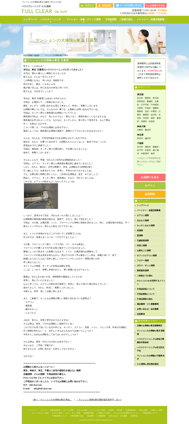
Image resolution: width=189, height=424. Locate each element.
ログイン (150, 185)
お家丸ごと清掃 (144, 250)
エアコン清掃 (143, 215)
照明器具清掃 (143, 270)
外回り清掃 (142, 245)
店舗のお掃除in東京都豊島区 (149, 325)
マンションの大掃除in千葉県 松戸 (151, 357)
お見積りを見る (150, 177)
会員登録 (150, 194)
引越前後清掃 (143, 240)
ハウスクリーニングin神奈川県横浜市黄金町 (150, 341)
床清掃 (140, 230)
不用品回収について (146, 289)
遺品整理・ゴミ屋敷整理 (148, 304)
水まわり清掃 (143, 220)
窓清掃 (140, 235)
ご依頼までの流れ (145, 276)
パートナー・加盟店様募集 (149, 210)
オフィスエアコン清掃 (147, 255)
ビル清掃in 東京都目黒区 (148, 364)
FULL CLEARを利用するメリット (151, 282)
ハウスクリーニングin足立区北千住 (150, 349)
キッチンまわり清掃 (146, 225)
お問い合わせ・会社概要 (148, 309)
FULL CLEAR (95, 420)
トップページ (143, 205)
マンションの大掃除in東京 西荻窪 (151, 332)
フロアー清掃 (143, 260)
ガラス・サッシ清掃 (146, 265)
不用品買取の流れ (145, 299)
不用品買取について (146, 294)
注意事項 (141, 314)
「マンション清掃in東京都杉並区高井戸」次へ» (98, 400)
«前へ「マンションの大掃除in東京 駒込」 (52, 400)
